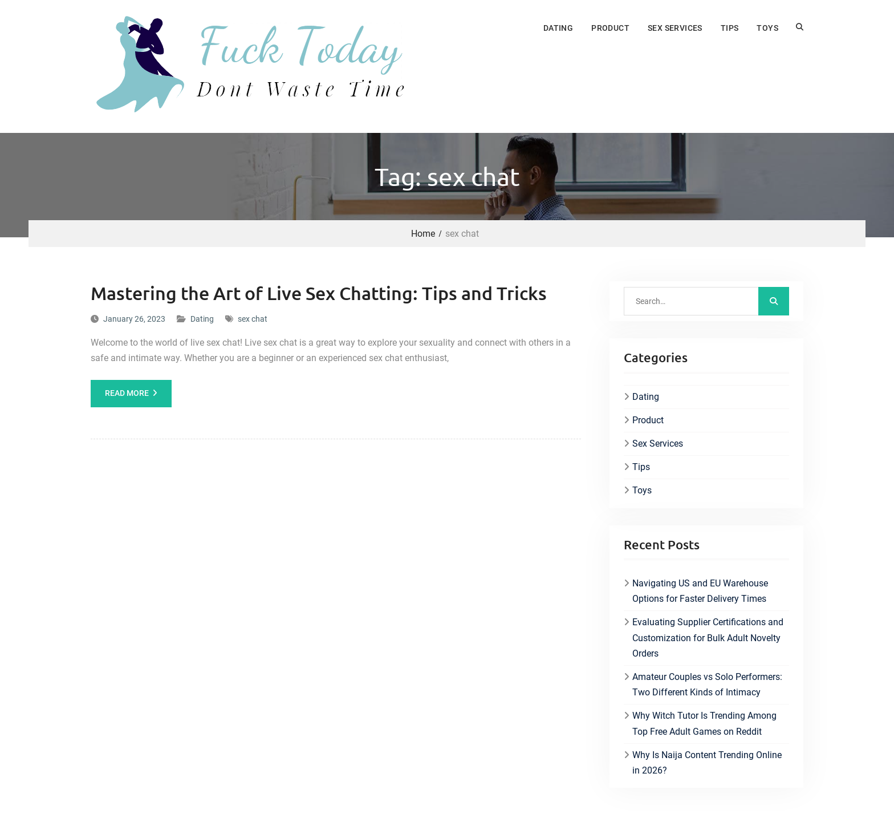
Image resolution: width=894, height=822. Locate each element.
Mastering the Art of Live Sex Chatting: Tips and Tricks (319, 293)
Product (610, 28)
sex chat (252, 318)
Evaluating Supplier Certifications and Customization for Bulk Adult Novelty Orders (707, 637)
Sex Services (675, 28)
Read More (127, 393)
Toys (767, 28)
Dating (558, 28)
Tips (730, 28)
